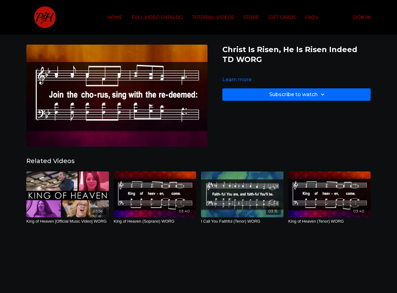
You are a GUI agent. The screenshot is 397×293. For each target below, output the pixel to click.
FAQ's (311, 17)
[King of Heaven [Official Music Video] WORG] (67, 221)
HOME (114, 17)
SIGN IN (362, 17)
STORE (251, 17)
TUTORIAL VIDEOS (213, 17)
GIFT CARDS (282, 17)
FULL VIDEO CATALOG (157, 17)
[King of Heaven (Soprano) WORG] (155, 221)
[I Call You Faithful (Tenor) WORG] (242, 221)
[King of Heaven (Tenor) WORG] (329, 221)
